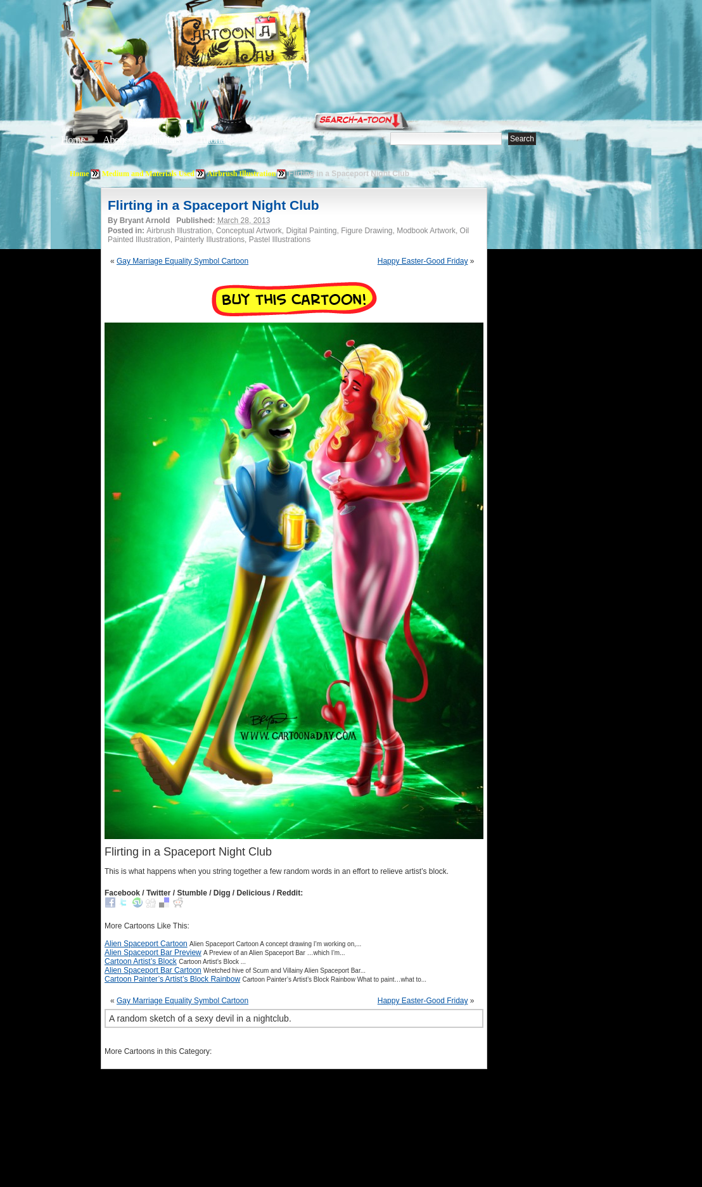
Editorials (162, 140)
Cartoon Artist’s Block (141, 961)
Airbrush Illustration (241, 173)
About (115, 140)
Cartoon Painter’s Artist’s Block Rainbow (172, 979)
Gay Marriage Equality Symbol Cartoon (182, 261)
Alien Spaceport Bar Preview (153, 952)
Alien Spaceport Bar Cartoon (153, 970)
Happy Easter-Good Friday (423, 261)
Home (73, 140)
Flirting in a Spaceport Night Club (213, 205)
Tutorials (214, 140)
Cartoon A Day (271, 42)
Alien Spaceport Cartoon (146, 943)
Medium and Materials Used (148, 173)
